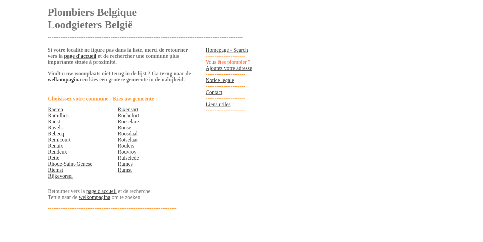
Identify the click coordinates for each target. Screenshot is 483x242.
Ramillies (58, 115)
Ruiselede (128, 158)
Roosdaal (128, 133)
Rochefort (128, 115)
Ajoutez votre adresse (229, 68)
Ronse (124, 127)
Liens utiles (218, 104)
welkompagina (64, 79)
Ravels (55, 127)
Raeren (55, 109)
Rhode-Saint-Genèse (70, 164)
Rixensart (128, 109)
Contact (214, 92)
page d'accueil (80, 56)
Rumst (125, 170)
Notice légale (220, 80)
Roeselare (128, 121)
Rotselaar (128, 140)
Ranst (54, 121)
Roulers (126, 146)
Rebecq (56, 133)
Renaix (55, 146)
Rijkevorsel (60, 176)
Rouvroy (127, 152)
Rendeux (57, 152)
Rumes (125, 164)
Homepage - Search (227, 50)
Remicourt (59, 140)
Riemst (55, 170)
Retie (53, 158)
